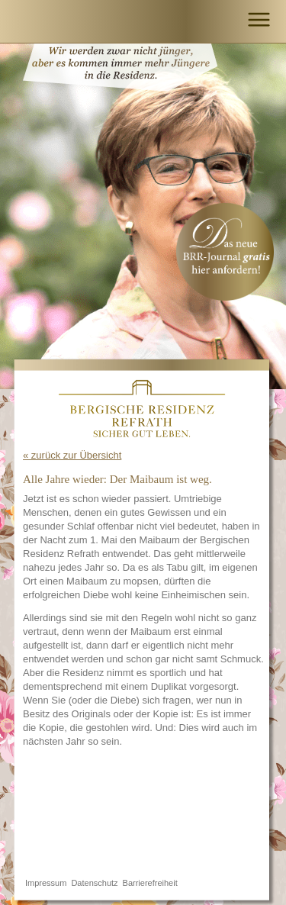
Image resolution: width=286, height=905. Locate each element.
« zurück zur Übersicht (72, 455)
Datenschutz (94, 882)
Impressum (45, 882)
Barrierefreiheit (150, 882)
